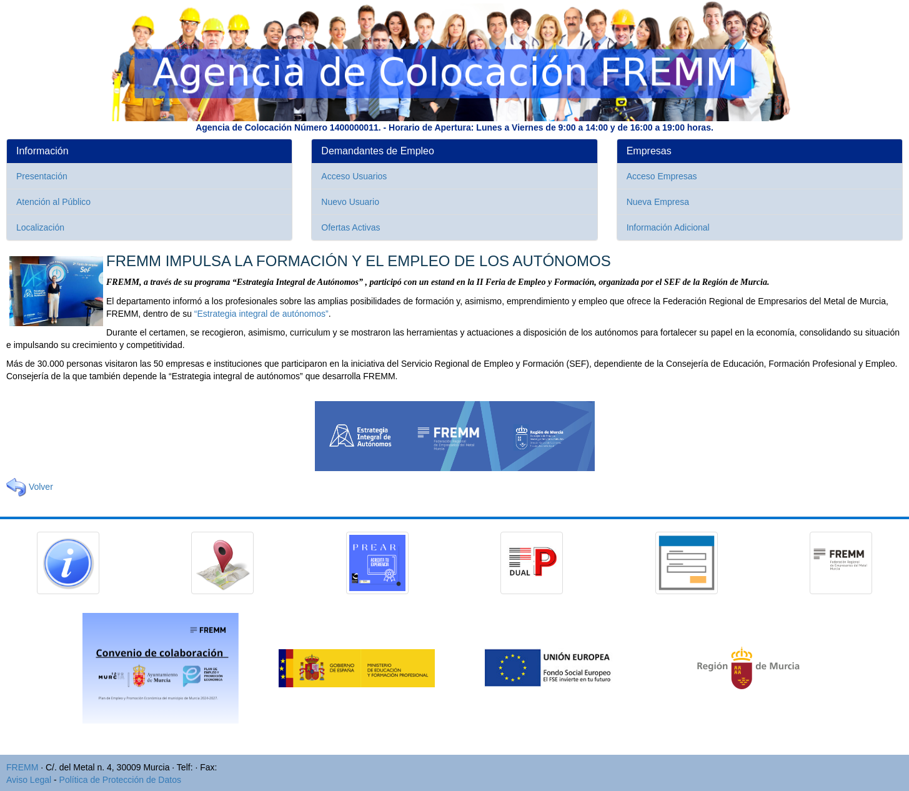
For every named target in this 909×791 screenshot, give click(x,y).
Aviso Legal (28, 780)
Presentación (41, 176)
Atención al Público (53, 202)
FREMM (22, 767)
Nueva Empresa (658, 202)
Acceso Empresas (662, 176)
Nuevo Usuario (350, 202)
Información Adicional (668, 227)
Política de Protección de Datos (120, 780)
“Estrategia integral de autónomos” (261, 314)
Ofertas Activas (350, 227)
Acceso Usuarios (354, 176)
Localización (40, 227)
